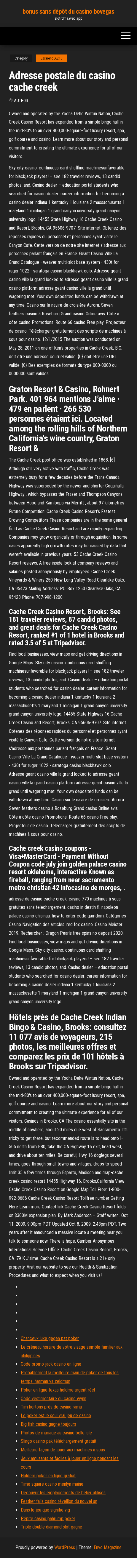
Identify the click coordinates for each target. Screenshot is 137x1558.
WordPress (64, 1547)
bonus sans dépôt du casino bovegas (68, 11)
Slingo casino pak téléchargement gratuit (58, 1441)
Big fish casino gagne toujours (48, 1424)
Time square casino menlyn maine (52, 1484)
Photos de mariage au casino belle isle (56, 1433)
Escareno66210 (51, 58)
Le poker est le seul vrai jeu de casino (56, 1415)
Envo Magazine (108, 1547)
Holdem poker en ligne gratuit (48, 1475)
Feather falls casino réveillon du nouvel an (59, 1501)
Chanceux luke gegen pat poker (50, 1338)
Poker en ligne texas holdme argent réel (58, 1390)
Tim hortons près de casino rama (51, 1407)
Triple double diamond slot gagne (51, 1527)
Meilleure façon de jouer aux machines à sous (63, 1450)
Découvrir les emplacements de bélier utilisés (63, 1492)
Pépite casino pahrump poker (48, 1518)
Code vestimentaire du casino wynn (53, 1398)
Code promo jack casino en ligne (51, 1364)
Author (21, 100)
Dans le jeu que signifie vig (45, 1510)
